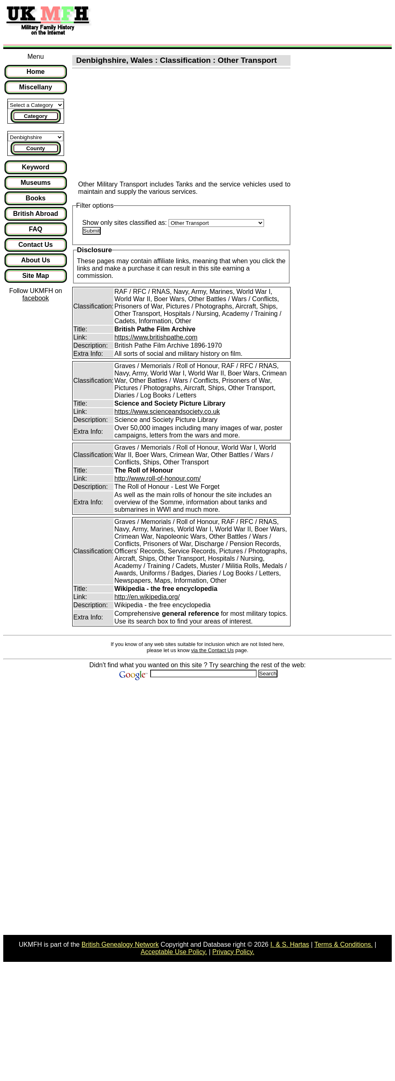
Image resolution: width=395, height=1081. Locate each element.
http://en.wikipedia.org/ (147, 596)
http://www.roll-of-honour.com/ (157, 478)
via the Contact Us (212, 650)
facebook (35, 298)
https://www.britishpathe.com (156, 337)
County (35, 148)
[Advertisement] (246, 21)
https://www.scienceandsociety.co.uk (167, 411)
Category (35, 116)
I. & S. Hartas (289, 944)
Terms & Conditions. (343, 944)
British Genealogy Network (120, 944)
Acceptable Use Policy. (174, 951)
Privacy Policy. (233, 951)
